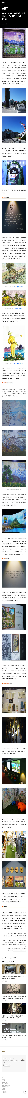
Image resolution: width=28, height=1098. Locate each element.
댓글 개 (3, 1051)
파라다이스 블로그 (8, 1059)
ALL (3, 1077)
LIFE (3, 1089)
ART (5, 9)
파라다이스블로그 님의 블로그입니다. (10, 1061)
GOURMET (6, 1086)
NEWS (4, 1092)
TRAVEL (5, 1083)
